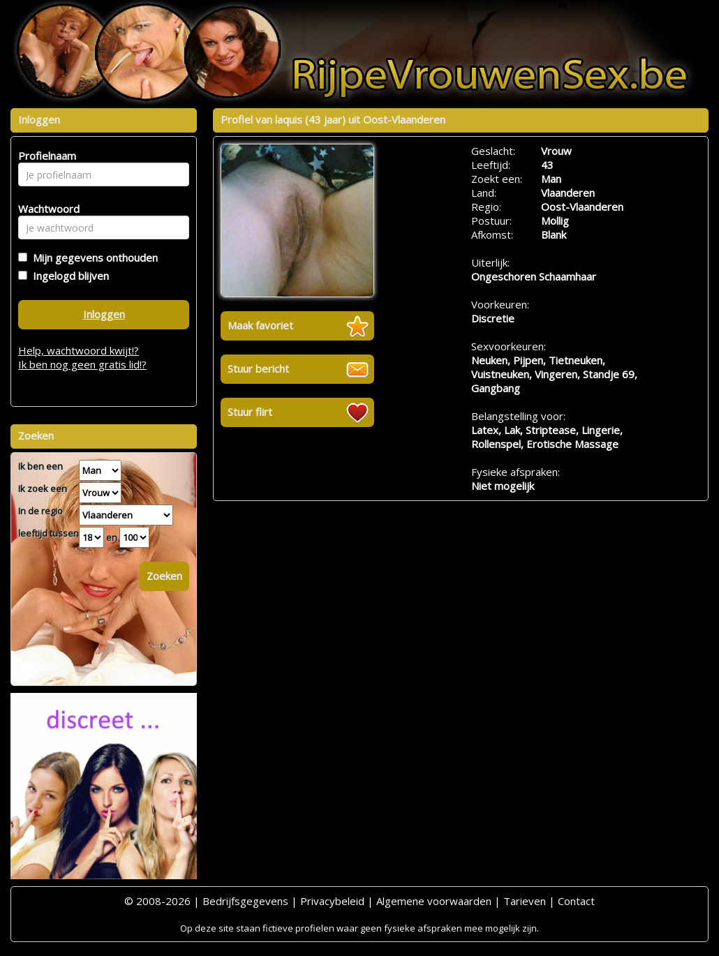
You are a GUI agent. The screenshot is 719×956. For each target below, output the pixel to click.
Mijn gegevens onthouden (92, 257)
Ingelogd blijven (68, 276)
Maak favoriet (260, 325)
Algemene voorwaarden (433, 901)
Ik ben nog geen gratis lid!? (82, 364)
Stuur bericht (258, 368)
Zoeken (164, 576)
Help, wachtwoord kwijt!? (78, 350)
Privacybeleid (332, 901)
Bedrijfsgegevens (245, 901)
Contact (576, 901)
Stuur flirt (250, 412)
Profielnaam (45, 156)
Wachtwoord (45, 209)
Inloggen (104, 314)
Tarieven (524, 901)
